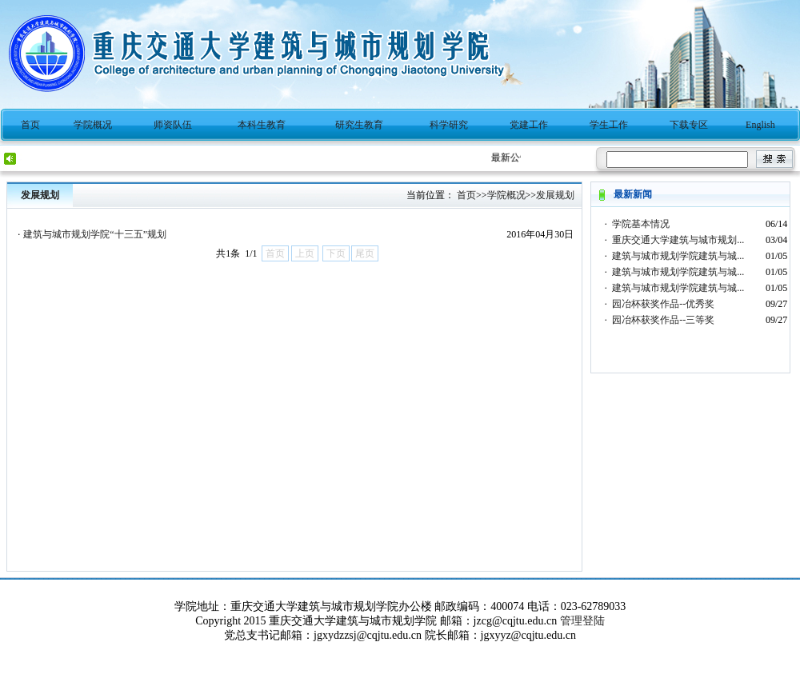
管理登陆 (582, 621)
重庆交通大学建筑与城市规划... (678, 239)
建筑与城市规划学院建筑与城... (678, 255)
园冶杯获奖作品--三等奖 (663, 319)
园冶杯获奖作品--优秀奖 (663, 303)
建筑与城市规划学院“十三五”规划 (94, 234)
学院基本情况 (641, 223)
